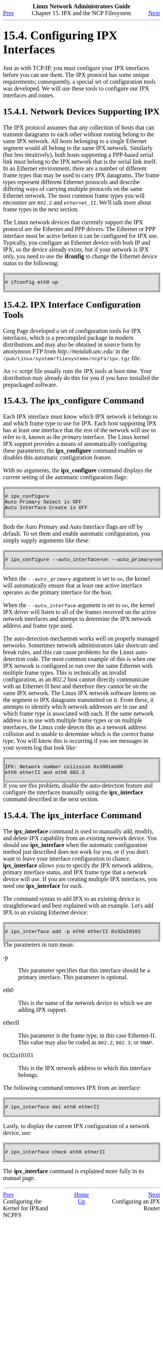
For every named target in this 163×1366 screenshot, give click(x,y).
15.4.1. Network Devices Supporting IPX (81, 111)
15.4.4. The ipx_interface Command (72, 823)
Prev (8, 13)
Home (81, 1206)
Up (81, 1213)
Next (154, 13)
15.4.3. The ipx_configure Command (73, 401)
